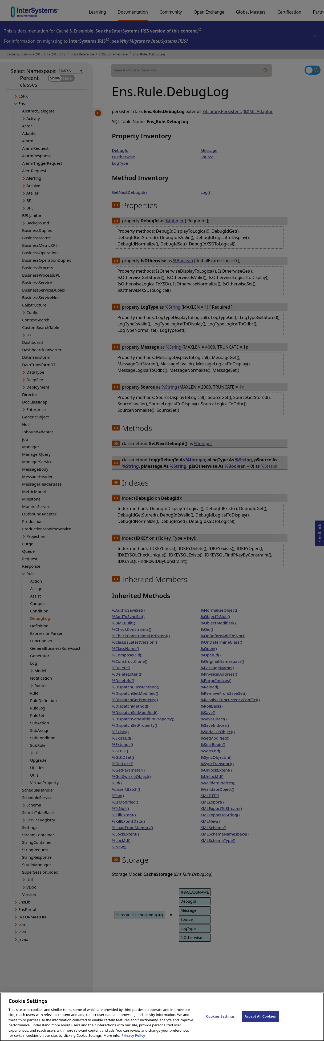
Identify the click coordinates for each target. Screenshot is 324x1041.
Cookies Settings (220, 1022)
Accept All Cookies (260, 1022)
